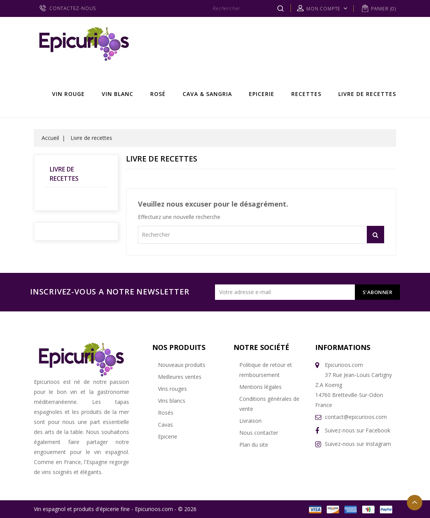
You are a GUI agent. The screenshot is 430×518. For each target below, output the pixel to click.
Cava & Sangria (207, 94)
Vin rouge (68, 94)
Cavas (165, 424)
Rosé (158, 94)
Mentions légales (260, 386)
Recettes (306, 94)
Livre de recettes (367, 94)
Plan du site (253, 444)
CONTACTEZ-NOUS (72, 8)
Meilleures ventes (180, 376)
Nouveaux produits (181, 364)
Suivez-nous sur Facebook (357, 430)
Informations (342, 347)
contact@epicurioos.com (356, 416)
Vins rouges (172, 388)
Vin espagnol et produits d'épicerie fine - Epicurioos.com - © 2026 (115, 509)
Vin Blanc (117, 94)
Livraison (250, 420)
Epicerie (261, 94)
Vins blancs (171, 400)
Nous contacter (258, 432)
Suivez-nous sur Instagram (358, 443)
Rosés (165, 412)
